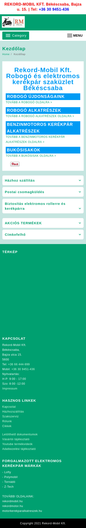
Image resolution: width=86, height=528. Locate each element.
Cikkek (6, 426)
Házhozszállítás (13, 411)
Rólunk (7, 421)
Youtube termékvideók (17, 444)
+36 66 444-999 (19, 364)
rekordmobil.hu (12, 501)
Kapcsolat (9, 406)
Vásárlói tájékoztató (16, 439)
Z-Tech (9, 486)
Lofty (7, 472)
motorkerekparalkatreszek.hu (22, 511)
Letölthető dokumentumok (20, 434)
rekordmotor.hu (12, 506)
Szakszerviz (10, 416)
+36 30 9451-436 (54, 9)
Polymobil (11, 477)
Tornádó (9, 482)
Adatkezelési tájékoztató (19, 449)
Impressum (9, 388)
